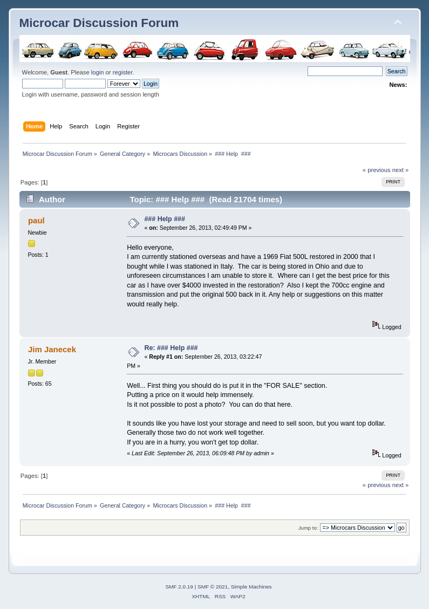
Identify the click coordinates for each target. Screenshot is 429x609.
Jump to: (308, 528)
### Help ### (164, 219)
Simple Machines (251, 587)
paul (36, 220)
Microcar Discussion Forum (99, 23)
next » (400, 170)
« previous (377, 170)
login (97, 72)
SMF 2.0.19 (179, 587)
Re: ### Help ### (171, 348)
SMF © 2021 (213, 587)
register (123, 72)
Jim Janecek (52, 349)
